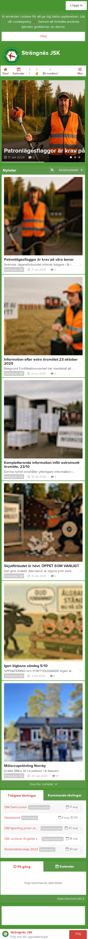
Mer (80, 70)
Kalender (18, 70)
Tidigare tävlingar (22, 795)
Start (5, 70)
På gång (22, 867)
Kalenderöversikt (70, 899)
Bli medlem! (50, 70)
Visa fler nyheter (43, 784)
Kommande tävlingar (64, 795)
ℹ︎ (29, 70)
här (34, 22)
